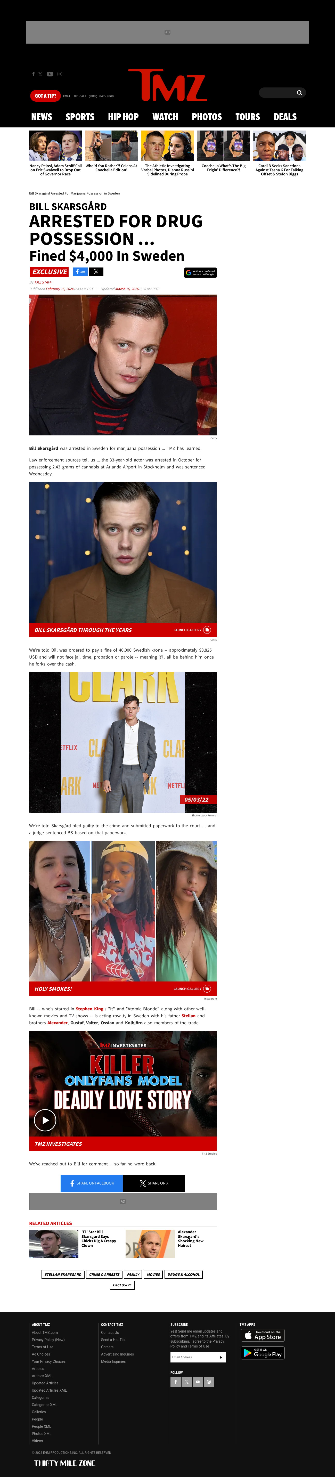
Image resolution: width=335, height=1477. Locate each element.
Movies (153, 1274)
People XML (41, 1426)
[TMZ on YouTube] (198, 1382)
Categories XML (45, 1405)
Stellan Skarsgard (62, 1274)
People (37, 1419)
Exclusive (122, 1285)
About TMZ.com (45, 1332)
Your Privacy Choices (49, 1361)
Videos (37, 1441)
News (41, 117)
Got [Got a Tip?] (45, 96)
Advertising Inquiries (117, 1354)
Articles (38, 1369)
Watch (165, 117)
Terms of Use (42, 1347)
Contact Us (110, 1332)
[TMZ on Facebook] (33, 74)
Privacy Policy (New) (48, 1340)
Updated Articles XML (49, 1390)
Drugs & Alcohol (183, 1274)
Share (91, 1183)
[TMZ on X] (41, 74)
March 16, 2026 (127, 288)
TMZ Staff (42, 282)
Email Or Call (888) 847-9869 (88, 96)
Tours (247, 117)
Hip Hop (123, 117)
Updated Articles (45, 1383)
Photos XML (42, 1434)
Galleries (39, 1412)
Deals (285, 117)
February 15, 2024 (60, 288)
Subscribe (221, 1357)
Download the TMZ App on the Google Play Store (263, 1353)
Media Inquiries (113, 1361)
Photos (207, 117)
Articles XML (42, 1376)
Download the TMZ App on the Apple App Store (263, 1335)
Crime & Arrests (104, 1274)
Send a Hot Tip (113, 1340)
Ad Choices (41, 1354)
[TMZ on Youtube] (50, 74)
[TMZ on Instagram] (59, 74)
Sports (80, 117)
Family (133, 1274)
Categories (40, 1397)
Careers (107, 1347)
